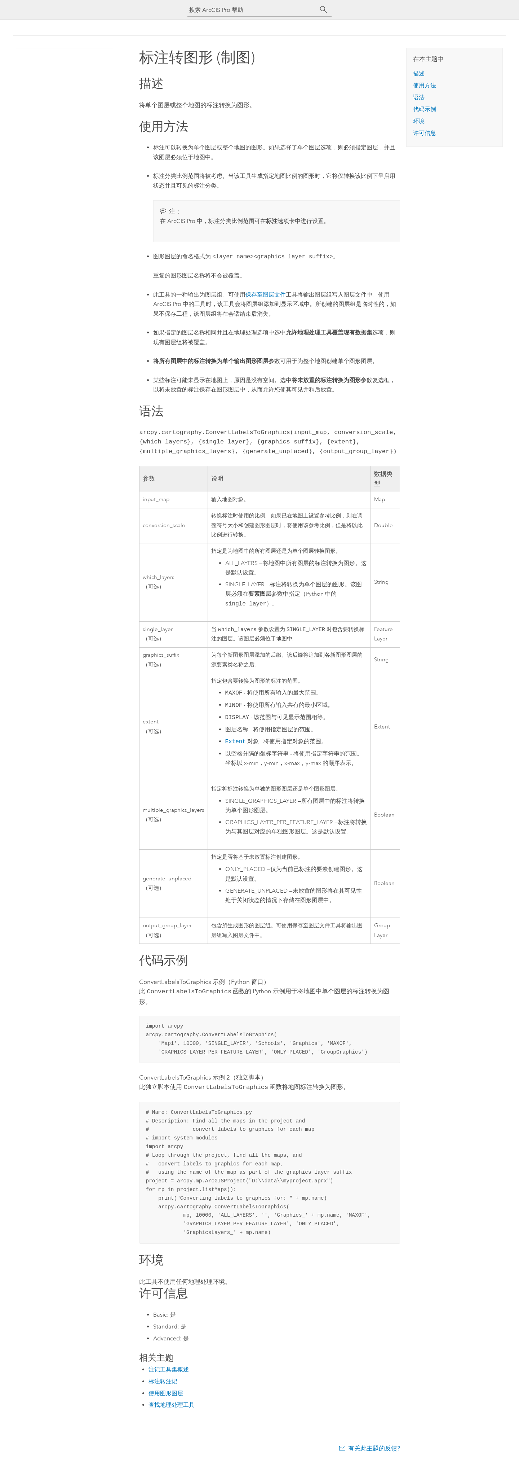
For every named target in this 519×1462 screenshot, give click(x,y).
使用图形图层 (165, 1392)
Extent (235, 742)
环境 (419, 121)
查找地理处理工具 (171, 1404)
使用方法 (424, 85)
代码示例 (424, 109)
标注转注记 (162, 1380)
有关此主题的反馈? (374, 1447)
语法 (419, 97)
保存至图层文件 (265, 294)
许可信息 (424, 133)
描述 (419, 73)
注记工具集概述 (168, 1368)
